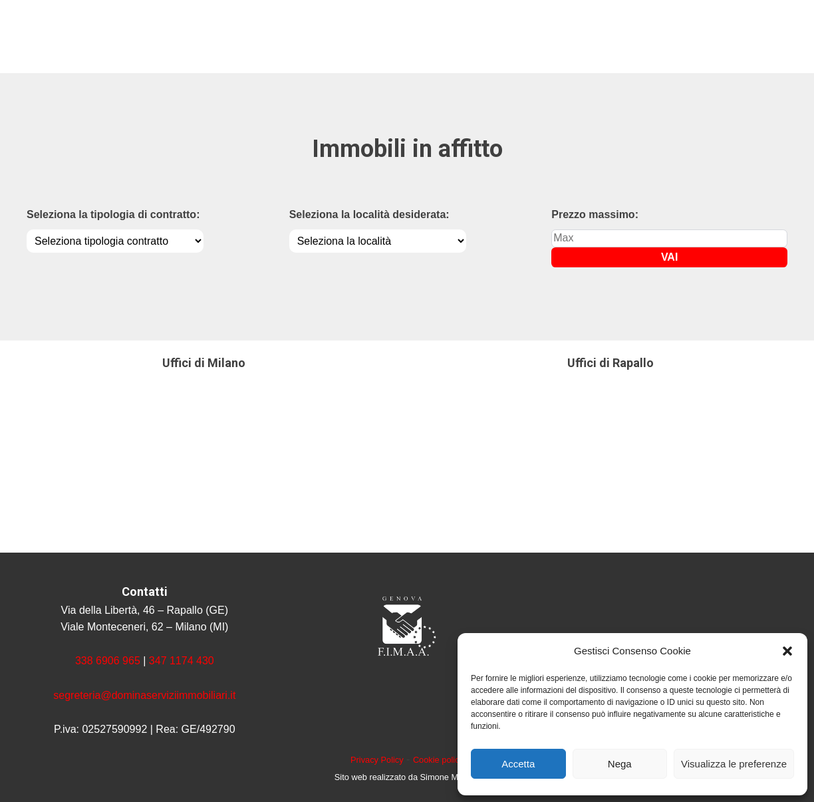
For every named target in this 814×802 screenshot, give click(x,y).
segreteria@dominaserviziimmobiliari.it (144, 695)
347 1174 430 (181, 660)
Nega (620, 763)
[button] (787, 651)
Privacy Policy (377, 760)
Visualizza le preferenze (734, 763)
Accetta (518, 763)
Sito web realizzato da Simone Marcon (407, 777)
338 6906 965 (107, 660)
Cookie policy (438, 760)
